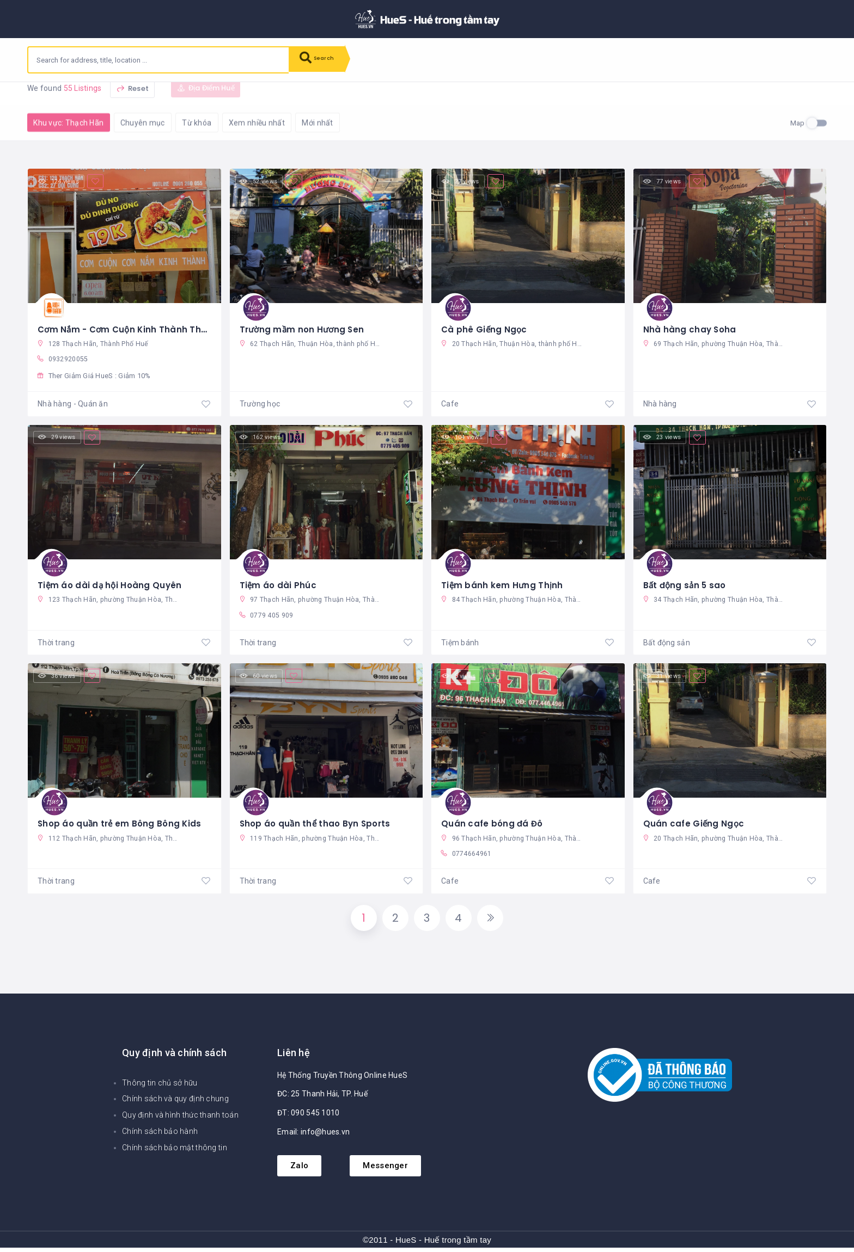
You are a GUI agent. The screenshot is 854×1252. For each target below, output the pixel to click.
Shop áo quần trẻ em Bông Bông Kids (122, 823)
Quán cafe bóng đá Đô (493, 823)
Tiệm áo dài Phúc (279, 584)
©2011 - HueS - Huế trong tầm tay (427, 1244)
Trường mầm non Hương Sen (304, 326)
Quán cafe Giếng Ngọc (694, 823)
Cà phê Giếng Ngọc (485, 326)
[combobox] (158, 59)
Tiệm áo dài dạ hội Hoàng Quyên (111, 584)
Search (321, 60)
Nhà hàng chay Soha (690, 326)
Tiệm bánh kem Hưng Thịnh (502, 584)
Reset (132, 98)
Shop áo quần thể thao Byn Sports (318, 823)
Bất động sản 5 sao (686, 584)
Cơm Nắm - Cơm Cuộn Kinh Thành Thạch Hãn (140, 326)
